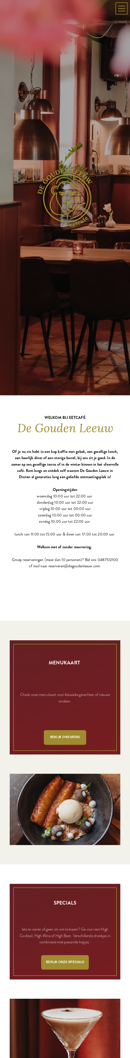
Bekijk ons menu (65, 610)
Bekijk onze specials (65, 835)
